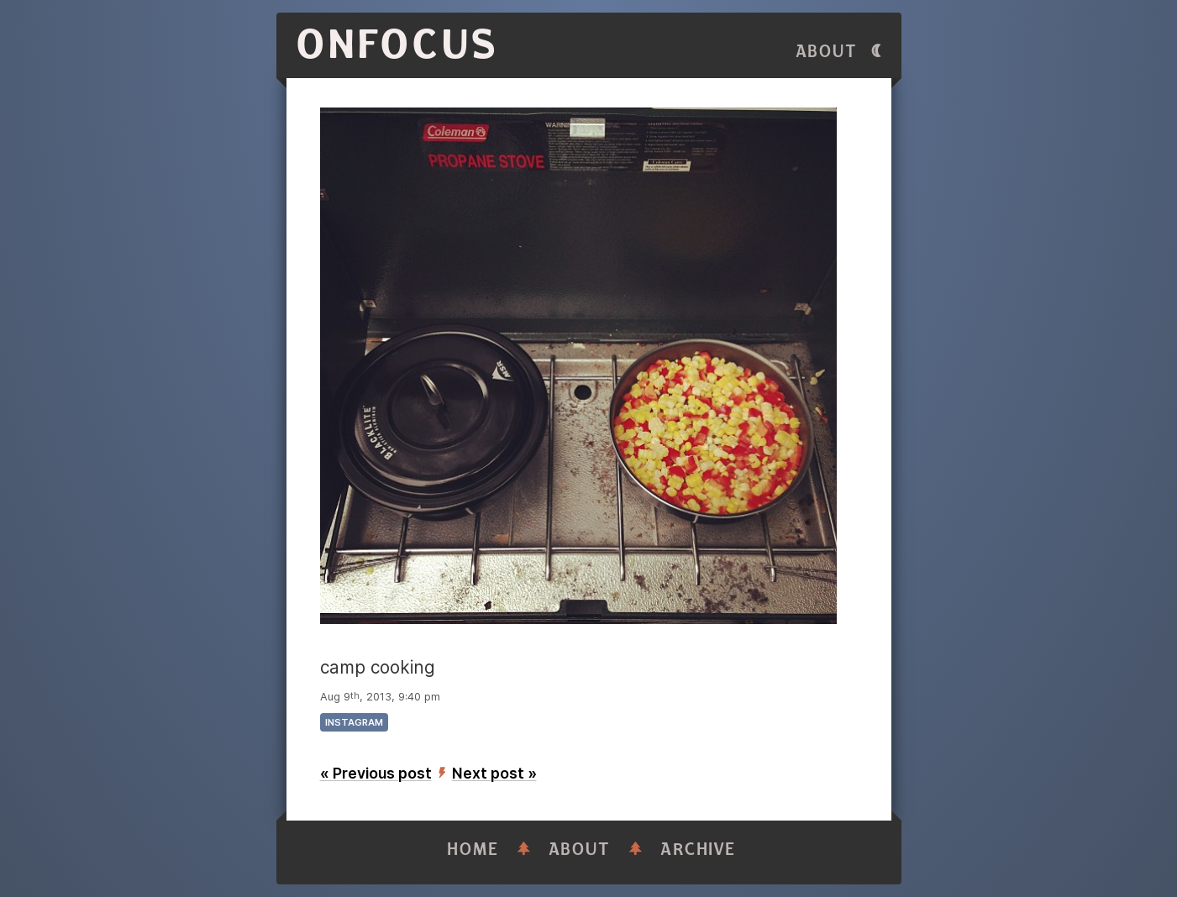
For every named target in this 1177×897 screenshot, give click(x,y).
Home (473, 849)
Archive (698, 849)
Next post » (494, 773)
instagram (354, 722)
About (827, 51)
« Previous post (376, 773)
